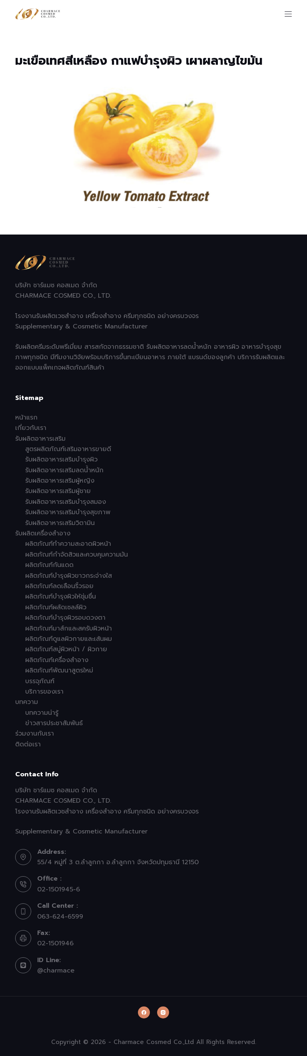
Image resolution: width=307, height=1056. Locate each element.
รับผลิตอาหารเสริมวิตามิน (60, 523)
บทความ (26, 702)
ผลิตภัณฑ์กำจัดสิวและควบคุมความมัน (76, 554)
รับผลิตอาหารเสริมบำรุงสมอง (65, 502)
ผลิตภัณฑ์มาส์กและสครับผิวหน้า (68, 628)
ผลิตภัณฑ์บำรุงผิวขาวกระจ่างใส (68, 576)
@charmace (55, 970)
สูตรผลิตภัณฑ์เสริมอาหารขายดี (68, 449)
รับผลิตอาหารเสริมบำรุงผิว (61, 459)
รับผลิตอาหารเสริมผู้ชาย (58, 491)
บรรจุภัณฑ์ (39, 681)
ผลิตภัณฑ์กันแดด (49, 565)
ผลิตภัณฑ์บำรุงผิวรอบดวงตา (65, 617)
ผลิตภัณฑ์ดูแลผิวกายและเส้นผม (68, 639)
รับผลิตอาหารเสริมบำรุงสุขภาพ (67, 512)
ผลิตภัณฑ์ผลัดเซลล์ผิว (55, 607)
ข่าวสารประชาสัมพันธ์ (54, 723)
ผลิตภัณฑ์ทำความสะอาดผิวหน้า (68, 544)
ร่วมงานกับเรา (34, 733)
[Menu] (288, 14)
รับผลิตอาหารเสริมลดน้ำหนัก (64, 470)
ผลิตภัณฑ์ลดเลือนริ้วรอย (59, 586)
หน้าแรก (26, 417)
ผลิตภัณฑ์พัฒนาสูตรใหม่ (59, 670)
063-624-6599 (60, 916)
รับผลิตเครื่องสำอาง (42, 533)
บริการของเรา (44, 691)
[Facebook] (144, 1012)
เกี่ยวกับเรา (30, 428)
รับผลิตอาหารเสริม (40, 438)
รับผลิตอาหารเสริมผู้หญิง (59, 480)
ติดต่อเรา (28, 744)
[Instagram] (163, 1012)
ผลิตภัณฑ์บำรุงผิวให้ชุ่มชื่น (60, 596)
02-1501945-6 (58, 889)
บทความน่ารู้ (41, 713)
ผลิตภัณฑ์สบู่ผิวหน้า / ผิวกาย (66, 649)
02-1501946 (55, 943)
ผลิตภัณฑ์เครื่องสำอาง (56, 660)
